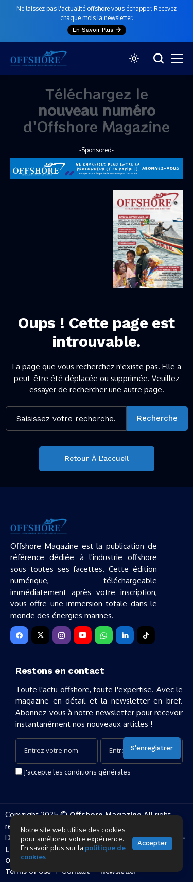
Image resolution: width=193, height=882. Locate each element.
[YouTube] (83, 635)
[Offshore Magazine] (38, 58)
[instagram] (61, 635)
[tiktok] (146, 635)
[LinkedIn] (125, 635)
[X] (40, 635)
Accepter (152, 843)
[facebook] (19, 635)
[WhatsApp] (104, 635)
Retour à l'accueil (97, 458)
